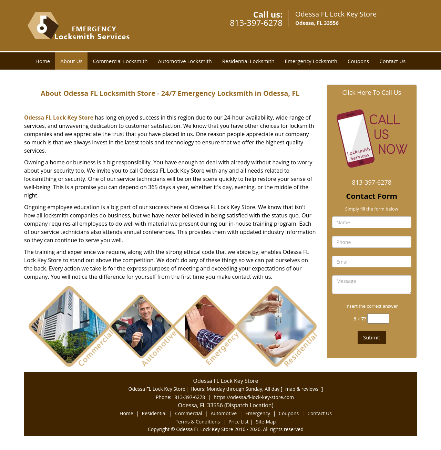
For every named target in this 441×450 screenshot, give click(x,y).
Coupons (358, 61)
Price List (238, 421)
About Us (71, 61)
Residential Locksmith (248, 61)
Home (42, 61)
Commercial (188, 413)
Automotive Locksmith (185, 61)
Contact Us (392, 61)
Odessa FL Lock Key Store (58, 117)
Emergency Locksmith (311, 61)
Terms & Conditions (198, 421)
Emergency (257, 413)
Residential (154, 413)
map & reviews (302, 389)
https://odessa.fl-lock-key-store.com (254, 397)
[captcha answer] (378, 319)
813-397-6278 (256, 22)
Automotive (224, 413)
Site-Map (266, 421)
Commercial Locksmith (120, 61)
